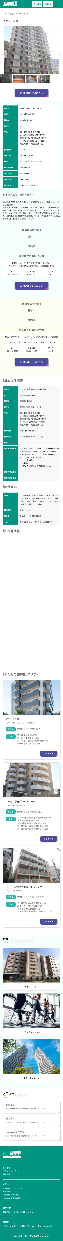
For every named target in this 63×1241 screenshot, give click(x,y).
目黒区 (30, 1211)
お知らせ (6, 1191)
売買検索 (37, 4)
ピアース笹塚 (12, 719)
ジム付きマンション (31, 1032)
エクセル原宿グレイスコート (20, 801)
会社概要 (6, 1168)
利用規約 (6, 1174)
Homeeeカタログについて (14, 1188)
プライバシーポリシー (12, 1171)
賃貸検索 (48, 4)
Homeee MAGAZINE (11, 1194)
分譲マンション (31, 986)
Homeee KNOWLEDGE (12, 1197)
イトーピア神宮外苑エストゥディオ (24, 886)
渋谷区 (16, 1211)
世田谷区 (6, 1211)
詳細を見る (49, 753)
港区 (23, 1211)
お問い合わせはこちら (31, 93)
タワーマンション (31, 1077)
